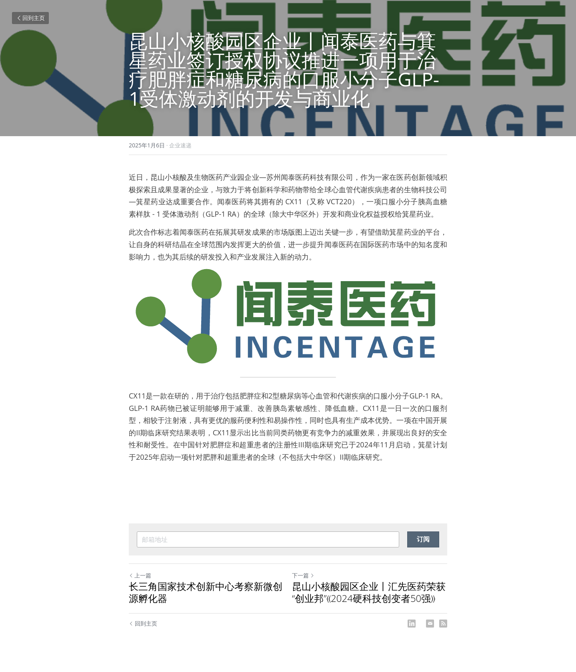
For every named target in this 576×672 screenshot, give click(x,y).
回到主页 (30, 18)
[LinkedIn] (412, 624)
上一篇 (140, 575)
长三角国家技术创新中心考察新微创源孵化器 (205, 592)
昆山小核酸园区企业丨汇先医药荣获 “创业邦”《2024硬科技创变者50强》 (369, 592)
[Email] (430, 624)
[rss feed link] (443, 624)
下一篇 (303, 575)
